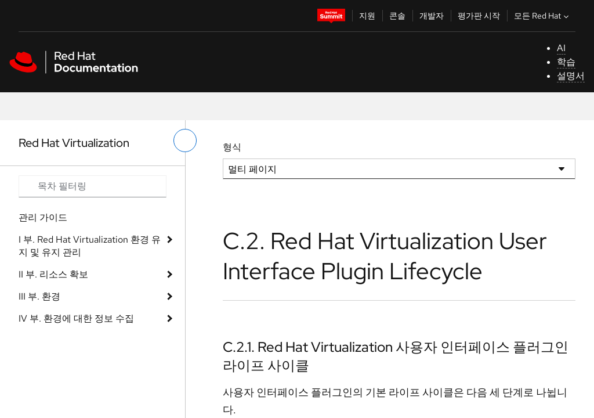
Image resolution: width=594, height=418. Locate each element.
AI (561, 48)
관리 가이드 (43, 217)
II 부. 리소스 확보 (53, 274)
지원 (367, 15)
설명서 (571, 76)
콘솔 (397, 15)
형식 (232, 147)
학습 (566, 62)
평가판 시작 (479, 15)
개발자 (431, 15)
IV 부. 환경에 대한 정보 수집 (76, 318)
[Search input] (92, 186)
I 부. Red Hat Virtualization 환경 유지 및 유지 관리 (90, 245)
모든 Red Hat (542, 15)
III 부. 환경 (39, 296)
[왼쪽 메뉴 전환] (185, 140)
